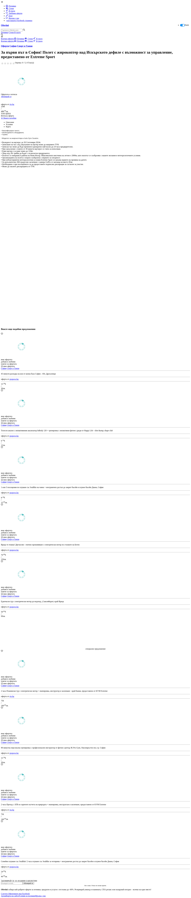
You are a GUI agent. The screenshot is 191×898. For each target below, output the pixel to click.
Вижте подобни (8, 118)
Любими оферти (14, 13)
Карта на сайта (12, 896)
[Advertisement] (19, 254)
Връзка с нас (12, 18)
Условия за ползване (27, 896)
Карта (8, 127)
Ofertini (5, 25)
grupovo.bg (14, 379)
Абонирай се (6, 97)
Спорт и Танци (13, 368)
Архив (3, 896)
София (3, 368)
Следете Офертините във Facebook (15, 894)
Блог (9, 16)
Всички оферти (7, 39)
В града (10, 11)
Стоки (10, 8)
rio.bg (12, 104)
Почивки (11, 6)
